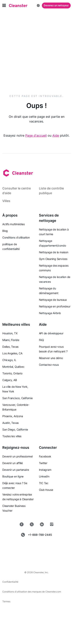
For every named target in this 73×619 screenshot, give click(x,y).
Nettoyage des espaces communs (54, 268)
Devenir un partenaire (15, 469)
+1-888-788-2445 (36, 535)
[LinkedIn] (42, 524)
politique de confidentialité (11, 246)
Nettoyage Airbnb (50, 313)
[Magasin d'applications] (22, 547)
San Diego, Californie (15, 429)
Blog (5, 230)
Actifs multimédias (13, 224)
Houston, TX (10, 333)
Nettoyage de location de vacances (54, 279)
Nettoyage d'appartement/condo (52, 243)
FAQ (41, 340)
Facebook (45, 456)
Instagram (45, 469)
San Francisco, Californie (17, 398)
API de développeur (51, 333)
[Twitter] (32, 524)
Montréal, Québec (13, 366)
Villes (6, 201)
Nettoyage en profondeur (54, 306)
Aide (55, 135)
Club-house (46, 489)
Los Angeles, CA (12, 353)
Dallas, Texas (10, 346)
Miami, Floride (10, 340)
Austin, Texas (10, 422)
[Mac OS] (24, 557)
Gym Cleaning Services (53, 259)
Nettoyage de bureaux (53, 299)
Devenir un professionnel (17, 456)
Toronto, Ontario (12, 373)
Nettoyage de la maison (53, 252)
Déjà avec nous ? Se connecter (14, 485)
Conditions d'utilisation (16, 237)
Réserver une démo (51, 358)
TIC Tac (43, 483)
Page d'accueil (36, 135)
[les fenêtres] (49, 557)
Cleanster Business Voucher (14, 508)
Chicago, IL (9, 360)
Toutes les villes (11, 436)
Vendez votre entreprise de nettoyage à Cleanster (18, 497)
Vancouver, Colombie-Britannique (15, 407)
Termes (6, 601)
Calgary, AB (9, 380)
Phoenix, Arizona (12, 416)
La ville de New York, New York (15, 389)
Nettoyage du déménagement (48, 291)
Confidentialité (10, 581)
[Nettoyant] (18, 5)
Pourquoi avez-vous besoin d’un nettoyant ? (53, 349)
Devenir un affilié (12, 463)
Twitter (43, 463)
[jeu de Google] (50, 547)
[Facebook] (22, 524)
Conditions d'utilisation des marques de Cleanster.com (31, 591)
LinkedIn (44, 476)
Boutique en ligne (13, 476)
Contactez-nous (49, 364)
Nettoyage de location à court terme (54, 232)
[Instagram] (52, 524)
